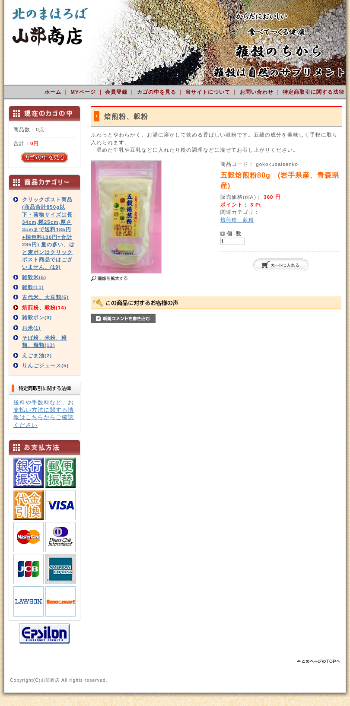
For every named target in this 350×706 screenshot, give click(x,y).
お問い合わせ (257, 92)
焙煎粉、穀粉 (237, 220)
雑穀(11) (33, 287)
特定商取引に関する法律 (313, 92)
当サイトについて (208, 92)
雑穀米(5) (34, 277)
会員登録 (117, 92)
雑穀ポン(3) (37, 317)
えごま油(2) (37, 355)
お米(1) (31, 328)
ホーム (54, 92)
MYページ (84, 92)
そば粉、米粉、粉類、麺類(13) (44, 341)
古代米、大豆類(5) (45, 297)
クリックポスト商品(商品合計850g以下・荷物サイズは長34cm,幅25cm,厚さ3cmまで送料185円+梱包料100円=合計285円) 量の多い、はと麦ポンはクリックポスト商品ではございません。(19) (48, 233)
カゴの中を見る (157, 92)
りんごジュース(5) (45, 365)
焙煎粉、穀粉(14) (44, 307)
